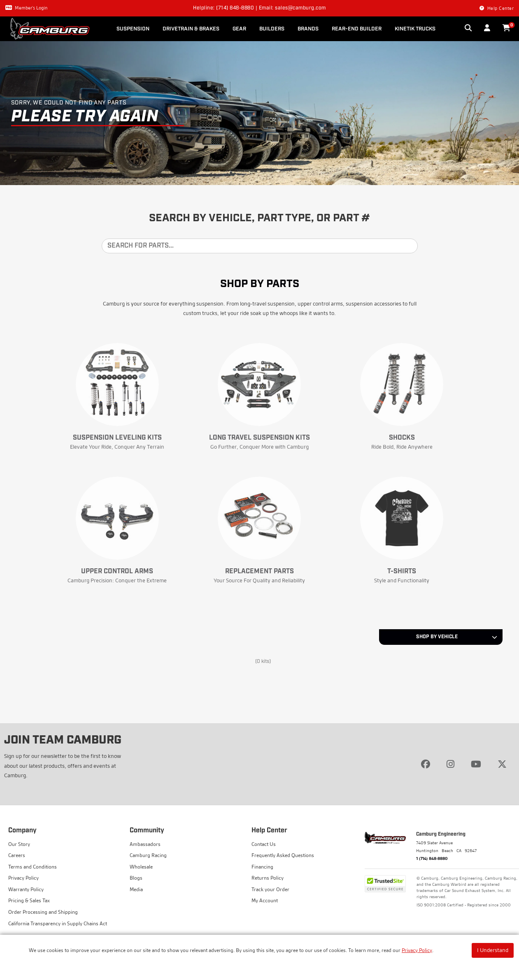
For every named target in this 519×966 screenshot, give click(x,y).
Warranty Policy (26, 889)
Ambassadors (145, 844)
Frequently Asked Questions (282, 855)
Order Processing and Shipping (43, 911)
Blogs (136, 877)
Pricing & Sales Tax (29, 900)
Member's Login (26, 8)
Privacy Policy (417, 950)
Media (136, 889)
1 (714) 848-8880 (432, 858)
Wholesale (141, 866)
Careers (16, 855)
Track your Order (270, 889)
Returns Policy (267, 877)
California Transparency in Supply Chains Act (57, 923)
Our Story (19, 844)
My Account (264, 900)
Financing (262, 866)
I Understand (492, 950)
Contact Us (263, 844)
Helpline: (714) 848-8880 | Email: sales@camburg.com (259, 8)
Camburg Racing (148, 855)
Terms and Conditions (32, 866)
